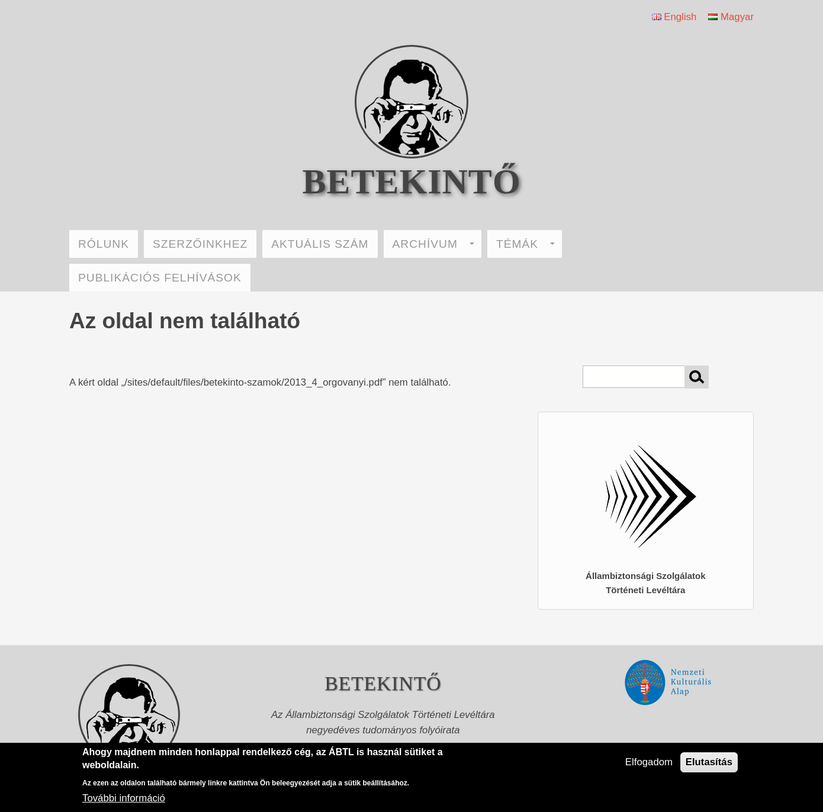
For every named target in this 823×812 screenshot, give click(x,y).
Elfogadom (649, 762)
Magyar (731, 16)
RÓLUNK (103, 244)
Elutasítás (709, 762)
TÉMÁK (525, 244)
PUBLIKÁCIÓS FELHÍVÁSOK (160, 277)
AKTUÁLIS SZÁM (319, 244)
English (674, 16)
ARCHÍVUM (433, 244)
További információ (123, 798)
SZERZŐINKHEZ (200, 244)
